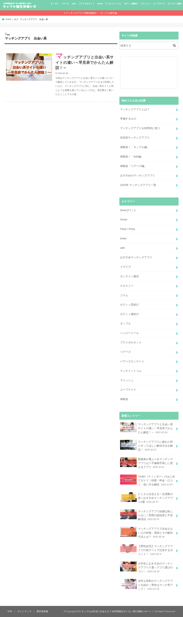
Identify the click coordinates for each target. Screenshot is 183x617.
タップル (54, 4)
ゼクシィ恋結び (129, 304)
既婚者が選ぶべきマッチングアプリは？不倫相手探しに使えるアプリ (146, 463)
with (74, 4)
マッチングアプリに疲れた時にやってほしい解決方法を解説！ (146, 445)
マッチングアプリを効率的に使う (140, 128)
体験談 (124, 399)
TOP (9, 611)
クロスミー (126, 285)
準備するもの (128, 118)
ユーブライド (159, 4)
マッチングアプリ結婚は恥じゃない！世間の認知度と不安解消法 (146, 515)
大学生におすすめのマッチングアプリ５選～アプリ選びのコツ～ (146, 567)
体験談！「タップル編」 (135, 147)
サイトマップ (24, 611)
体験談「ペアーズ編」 (133, 166)
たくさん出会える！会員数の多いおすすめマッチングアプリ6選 (146, 498)
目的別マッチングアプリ (135, 137)
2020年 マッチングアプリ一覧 (138, 185)
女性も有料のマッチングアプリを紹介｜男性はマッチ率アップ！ (146, 585)
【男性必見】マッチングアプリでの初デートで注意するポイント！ (146, 550)
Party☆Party (127, 229)
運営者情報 (42, 611)
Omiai (100, 4)
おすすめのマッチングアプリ (137, 175)
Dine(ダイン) (127, 210)
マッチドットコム (113, 4)
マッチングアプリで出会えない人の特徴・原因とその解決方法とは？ (146, 532)
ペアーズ (65, 4)
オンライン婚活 (175, 4)
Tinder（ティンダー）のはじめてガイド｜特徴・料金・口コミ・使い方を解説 (147, 480)
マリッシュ (145, 4)
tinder (123, 238)
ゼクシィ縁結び (131, 4)
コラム (124, 295)
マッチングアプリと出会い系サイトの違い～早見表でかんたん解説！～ (146, 428)
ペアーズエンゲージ (132, 361)
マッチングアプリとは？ (135, 109)
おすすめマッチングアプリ (136, 257)
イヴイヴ (125, 266)
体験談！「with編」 (132, 156)
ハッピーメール (129, 333)
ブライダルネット (86, 4)
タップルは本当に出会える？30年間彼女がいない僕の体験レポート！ (117, 611)
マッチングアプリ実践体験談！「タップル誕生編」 (92, 13)
